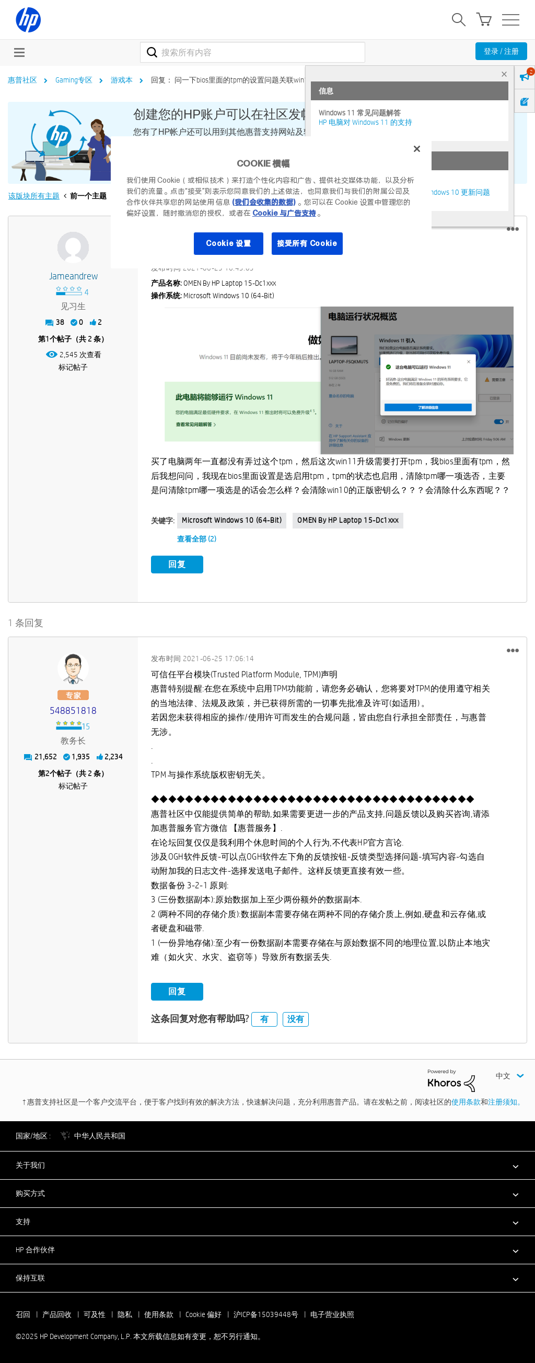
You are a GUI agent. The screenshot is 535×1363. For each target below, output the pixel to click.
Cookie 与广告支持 (284, 213)
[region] (271, 202)
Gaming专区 (73, 80)
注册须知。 (506, 1102)
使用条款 (466, 1102)
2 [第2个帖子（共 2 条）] (47, 773)
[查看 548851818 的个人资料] (73, 711)
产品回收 (57, 1314)
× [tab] (504, 74)
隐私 (125, 1314)
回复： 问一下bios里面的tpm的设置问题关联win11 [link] (231, 80)
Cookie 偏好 (203, 1314)
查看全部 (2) (196, 539)
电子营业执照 (332, 1314)
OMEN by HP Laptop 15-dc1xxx (347, 520)
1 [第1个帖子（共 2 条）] (47, 339)
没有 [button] (295, 1019)
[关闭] (416, 148)
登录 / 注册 (501, 51)
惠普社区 (22, 80)
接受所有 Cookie (307, 243)
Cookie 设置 (228, 243)
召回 (23, 1314)
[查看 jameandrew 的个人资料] (73, 276)
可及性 (95, 1314)
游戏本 (122, 80)
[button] (513, 229)
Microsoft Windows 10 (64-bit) (232, 520)
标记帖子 (73, 367)
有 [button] (264, 1019)
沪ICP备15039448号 (266, 1314)
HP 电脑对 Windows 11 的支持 (365, 122)
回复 (177, 564)
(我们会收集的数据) (263, 202)
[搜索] (252, 52)
